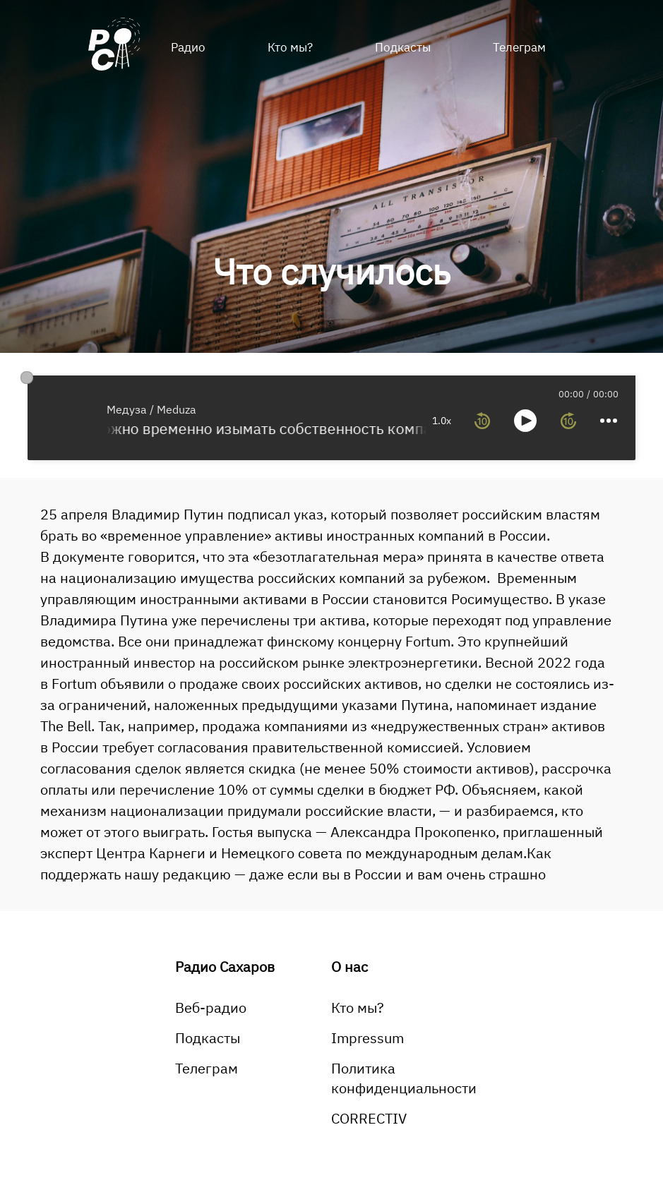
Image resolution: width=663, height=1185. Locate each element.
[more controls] (608, 420)
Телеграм (519, 47)
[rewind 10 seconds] (482, 420)
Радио (188, 47)
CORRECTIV (369, 1118)
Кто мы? (290, 47)
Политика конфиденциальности (404, 1078)
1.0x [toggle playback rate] (441, 420)
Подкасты (403, 47)
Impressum (367, 1037)
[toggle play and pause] (525, 420)
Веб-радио (210, 1007)
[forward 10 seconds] (568, 420)
